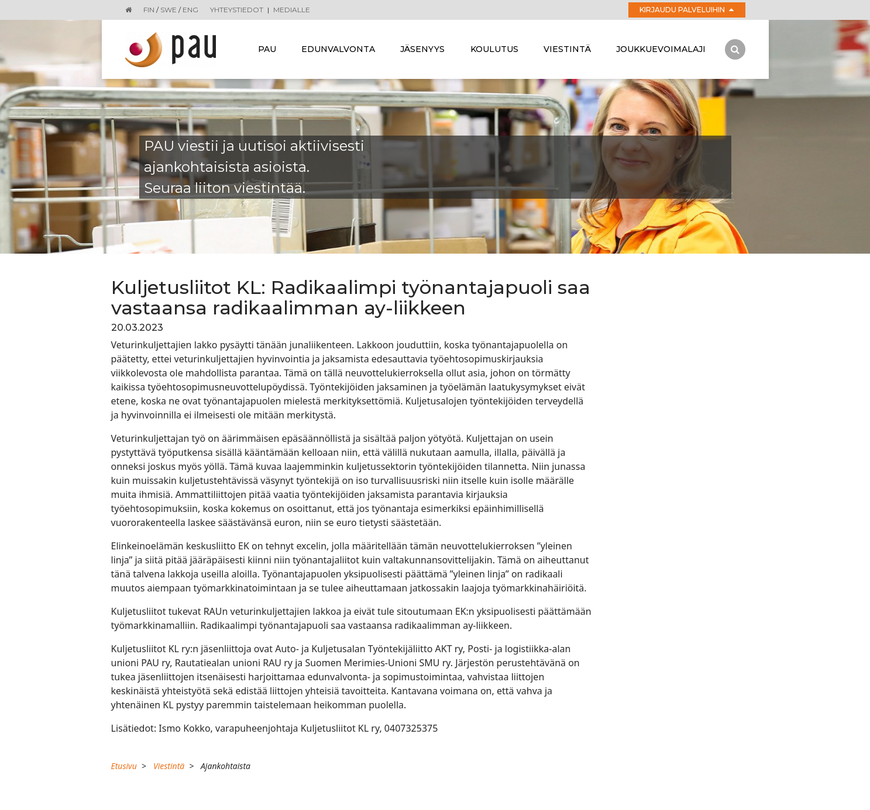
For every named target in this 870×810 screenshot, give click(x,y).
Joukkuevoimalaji (661, 49)
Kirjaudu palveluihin (686, 9)
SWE (168, 9)
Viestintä (567, 49)
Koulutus (494, 49)
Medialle (291, 9)
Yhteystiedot (236, 9)
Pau (267, 49)
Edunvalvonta (338, 49)
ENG (190, 9)
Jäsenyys (422, 49)
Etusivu (124, 765)
